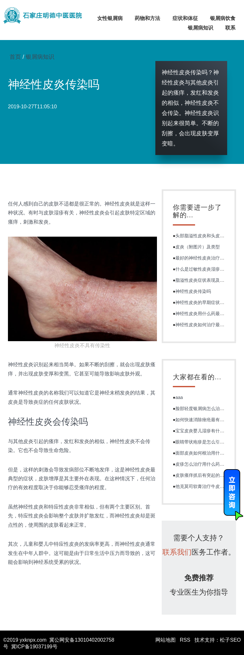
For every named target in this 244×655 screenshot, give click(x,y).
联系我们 (177, 552)
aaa (179, 397)
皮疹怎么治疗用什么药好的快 (204, 464)
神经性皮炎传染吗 (193, 291)
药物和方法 (147, 18)
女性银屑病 (110, 18)
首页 (15, 57)
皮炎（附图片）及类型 (197, 246)
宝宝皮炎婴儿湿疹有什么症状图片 (208, 430)
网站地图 (165, 640)
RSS (185, 640)
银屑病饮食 (222, 18)
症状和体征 (185, 18)
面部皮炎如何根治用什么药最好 (206, 453)
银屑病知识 (200, 27)
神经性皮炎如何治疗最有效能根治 (208, 324)
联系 (230, 27)
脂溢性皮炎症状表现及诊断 (202, 280)
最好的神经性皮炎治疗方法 (202, 257)
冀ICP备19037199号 (34, 646)
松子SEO (230, 640)
